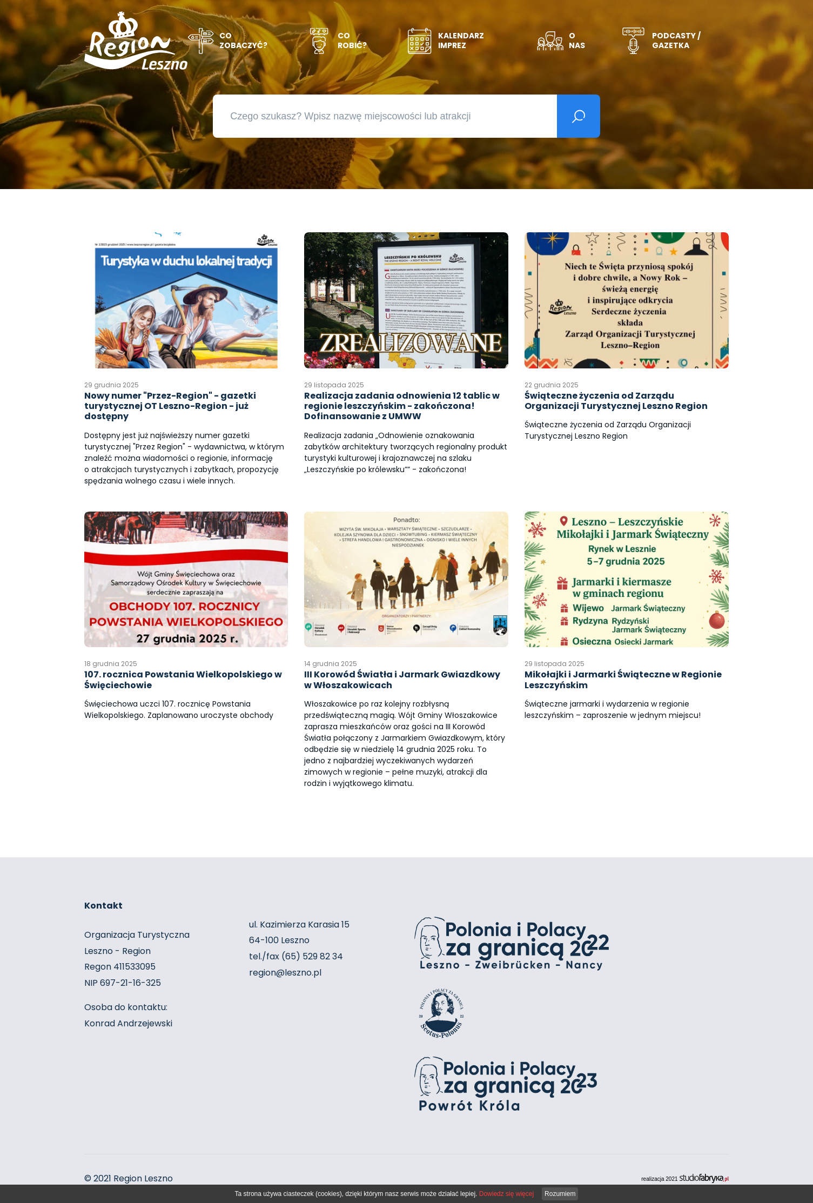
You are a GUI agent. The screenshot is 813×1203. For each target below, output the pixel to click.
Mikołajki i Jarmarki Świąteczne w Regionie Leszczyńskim (623, 677)
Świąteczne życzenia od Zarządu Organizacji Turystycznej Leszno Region (616, 398)
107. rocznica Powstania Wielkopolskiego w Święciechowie (183, 677)
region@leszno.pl (285, 972)
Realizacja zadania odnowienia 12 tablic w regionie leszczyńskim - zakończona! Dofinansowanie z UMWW (402, 403)
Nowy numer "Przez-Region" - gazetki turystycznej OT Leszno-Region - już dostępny (170, 403)
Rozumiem (560, 1194)
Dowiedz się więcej (506, 1194)
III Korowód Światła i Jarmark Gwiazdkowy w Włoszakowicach (402, 677)
